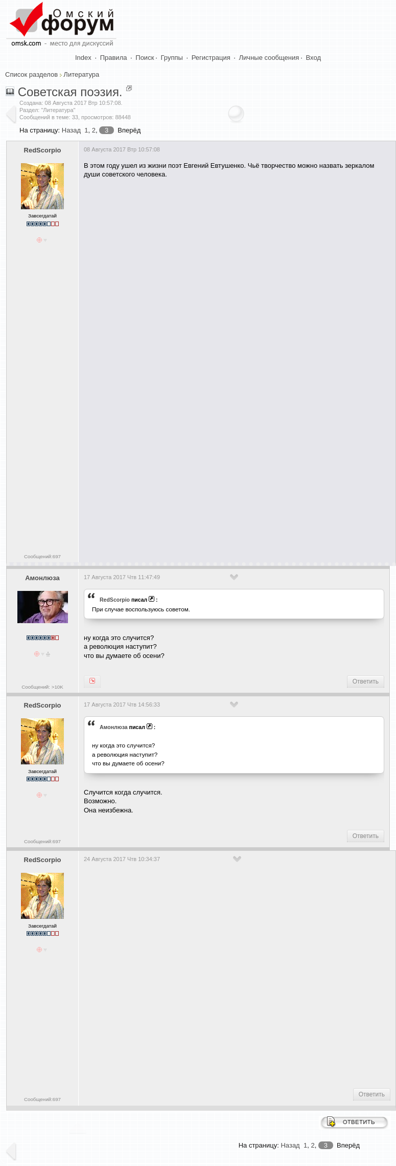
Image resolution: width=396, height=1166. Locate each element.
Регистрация (211, 57)
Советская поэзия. (70, 92)
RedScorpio (42, 150)
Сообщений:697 (42, 556)
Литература (81, 74)
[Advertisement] (221, 467)
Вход (313, 57)
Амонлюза (42, 578)
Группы (172, 57)
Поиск (144, 57)
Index (83, 57)
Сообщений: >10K (42, 687)
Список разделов (31, 74)
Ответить (366, 681)
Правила (113, 57)
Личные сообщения (269, 57)
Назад (71, 130)
